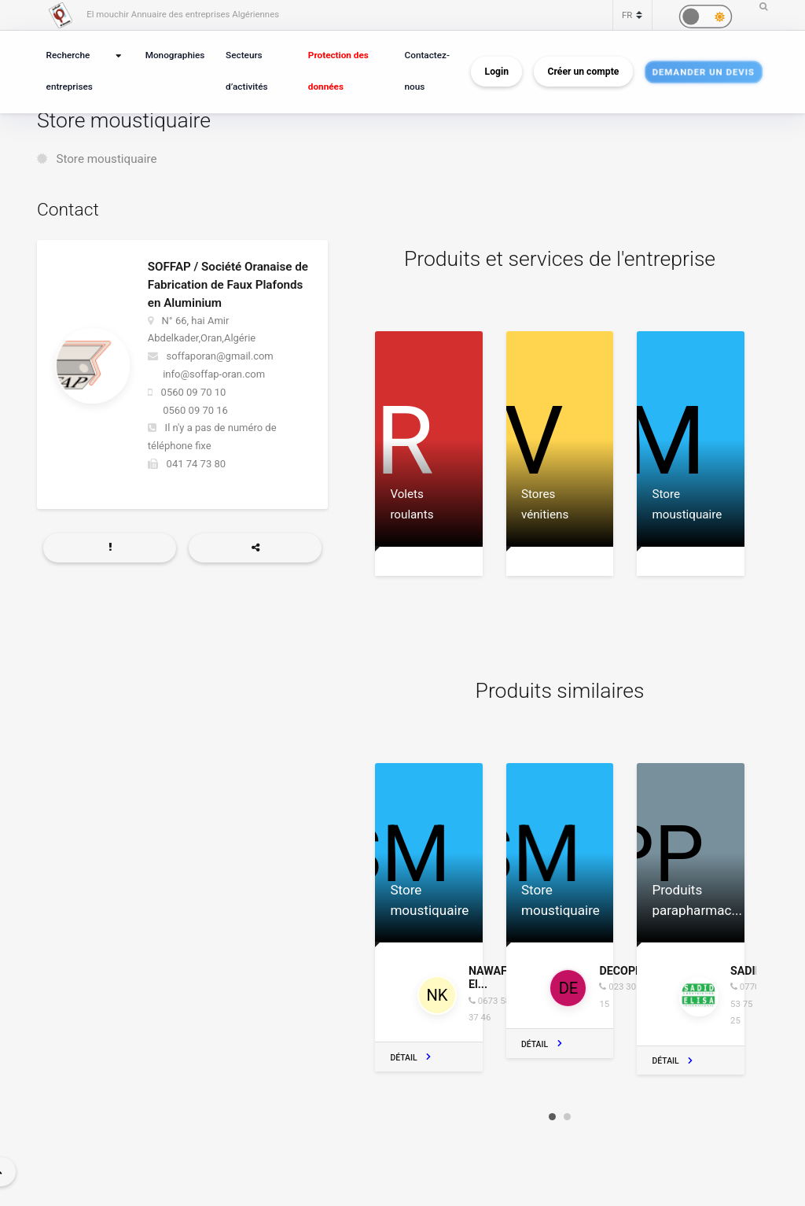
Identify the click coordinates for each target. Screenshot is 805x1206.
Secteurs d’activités (246, 71)
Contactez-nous (427, 71)
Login (497, 71)
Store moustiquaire (106, 159)
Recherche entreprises (69, 71)
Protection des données (338, 71)
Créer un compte (583, 71)
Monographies (175, 55)
